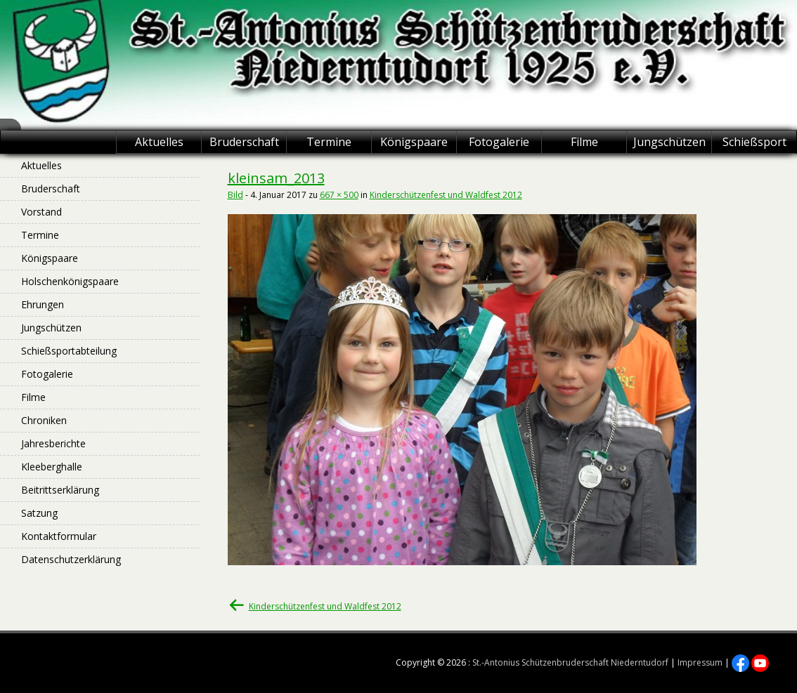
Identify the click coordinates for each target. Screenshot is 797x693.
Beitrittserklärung (60, 489)
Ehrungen (42, 304)
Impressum (700, 662)
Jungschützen (669, 142)
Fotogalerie (499, 142)
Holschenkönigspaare (70, 281)
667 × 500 (339, 195)
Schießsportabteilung (69, 350)
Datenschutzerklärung (71, 559)
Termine (328, 142)
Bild (235, 195)
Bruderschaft (244, 142)
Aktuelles (159, 142)
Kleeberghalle (51, 466)
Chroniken (44, 420)
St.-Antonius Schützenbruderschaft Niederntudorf (570, 662)
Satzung (39, 513)
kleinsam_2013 (276, 178)
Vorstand (41, 211)
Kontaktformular (58, 536)
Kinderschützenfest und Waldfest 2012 (446, 195)
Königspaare (414, 142)
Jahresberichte (53, 443)
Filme (584, 142)
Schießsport (754, 142)
